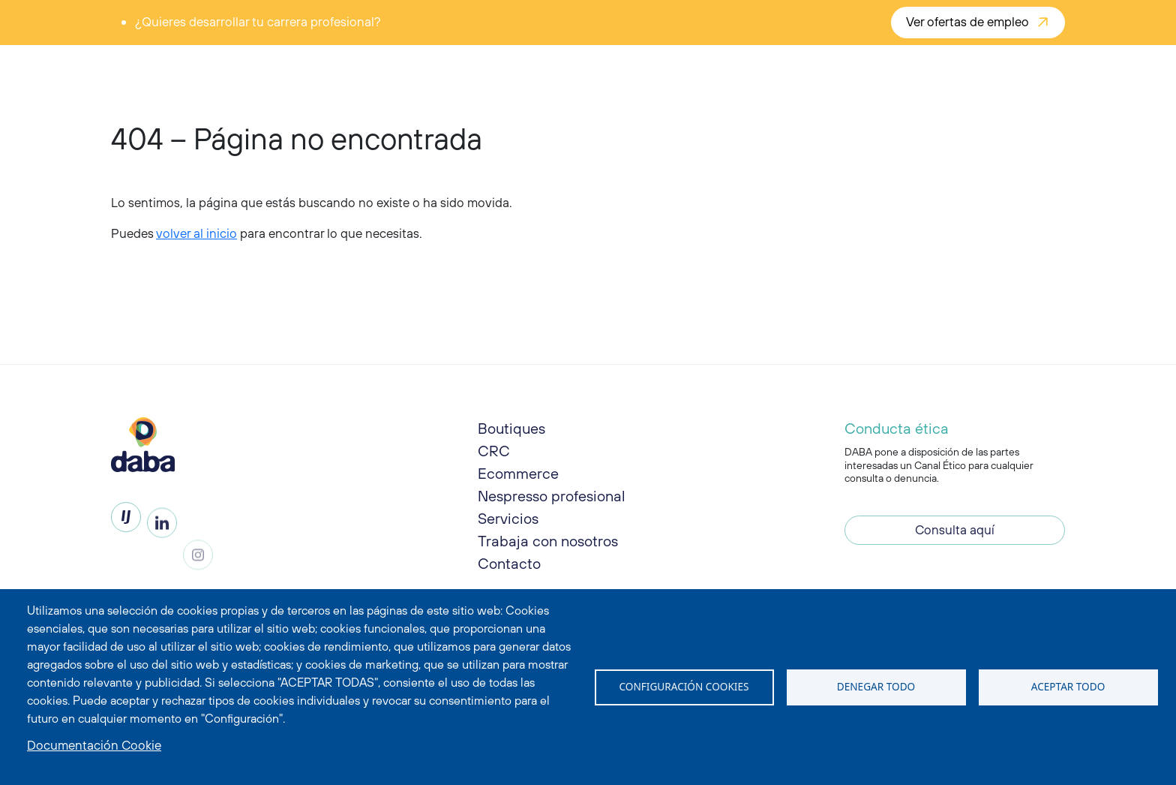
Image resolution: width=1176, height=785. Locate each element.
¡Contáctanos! (1010, 69)
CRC (494, 450)
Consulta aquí (954, 535)
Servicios (508, 524)
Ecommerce (518, 473)
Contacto (509, 569)
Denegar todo (876, 686)
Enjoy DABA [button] (439, 69)
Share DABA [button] (531, 69)
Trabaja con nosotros (548, 546)
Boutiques (511, 428)
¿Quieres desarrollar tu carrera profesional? (258, 21)
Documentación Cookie (94, 745)
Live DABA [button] (618, 69)
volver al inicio (196, 233)
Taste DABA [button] (349, 69)
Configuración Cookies (684, 686)
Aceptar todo (1068, 686)
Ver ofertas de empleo (967, 21)
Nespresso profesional (552, 501)
